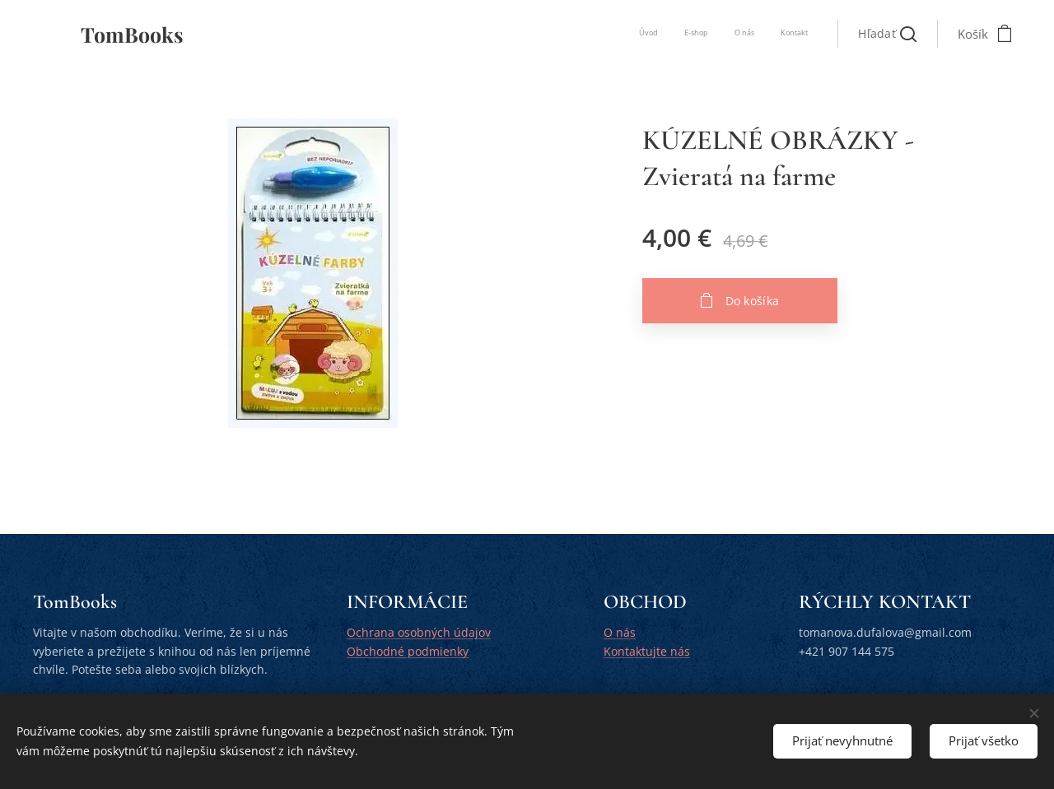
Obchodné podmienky (408, 651)
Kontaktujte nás (647, 651)
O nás (620, 633)
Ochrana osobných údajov (419, 633)
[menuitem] (733, 33)
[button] (887, 33)
